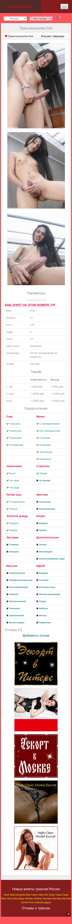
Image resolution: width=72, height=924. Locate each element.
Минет (40, 416)
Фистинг (42, 494)
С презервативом (49, 423)
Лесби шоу (14, 494)
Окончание (14, 466)
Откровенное (17, 501)
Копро (40, 516)
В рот (13, 473)
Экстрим (12, 537)
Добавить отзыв (36, 635)
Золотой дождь (17, 516)
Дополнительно (47, 537)
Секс (9, 416)
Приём (13, 530)
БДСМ (40, 565)
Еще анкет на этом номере (27, 304)
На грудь (15, 487)
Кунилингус (45, 452)
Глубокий (44, 437)
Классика (15, 423)
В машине (45, 444)
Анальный (15, 430)
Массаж (11, 565)
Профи (43, 473)
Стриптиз (43, 466)
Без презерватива (49, 430)
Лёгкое (13, 508)
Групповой (16, 437)
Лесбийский (16, 444)
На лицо (14, 480)
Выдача (14, 523)
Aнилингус (45, 459)
